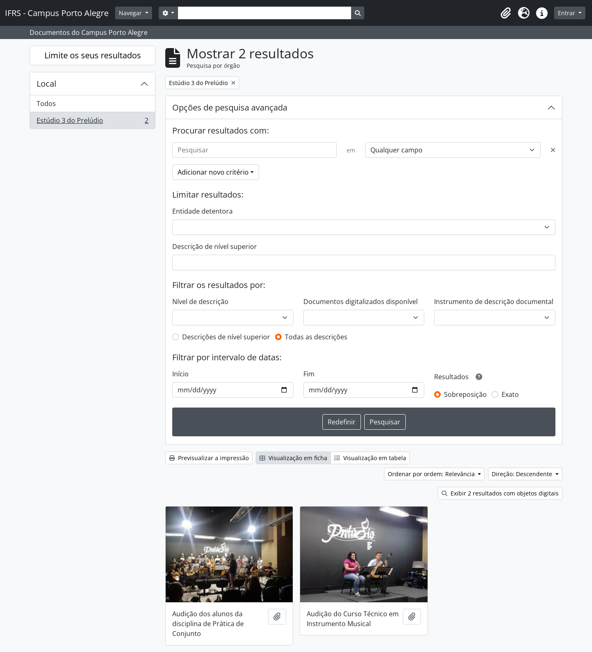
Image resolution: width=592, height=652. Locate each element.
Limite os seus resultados (92, 55)
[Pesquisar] (254, 150)
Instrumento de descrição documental (493, 301)
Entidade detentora (202, 211)
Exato (510, 394)
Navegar (131, 13)
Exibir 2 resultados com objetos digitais (500, 493)
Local (46, 83)
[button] (506, 13)
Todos (46, 103)
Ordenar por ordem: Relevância (432, 474)
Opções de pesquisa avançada (229, 107)
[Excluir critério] (552, 150)
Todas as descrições (316, 336)
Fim (308, 373)
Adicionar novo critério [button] (213, 172)
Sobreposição (465, 394)
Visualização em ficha (293, 458)
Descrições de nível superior (226, 336)
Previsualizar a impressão (209, 458)
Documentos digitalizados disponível (360, 301)
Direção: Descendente (523, 474)
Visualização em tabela (370, 458)
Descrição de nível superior (214, 246)
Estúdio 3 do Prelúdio (92, 122)
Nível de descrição (200, 301)
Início (180, 373)
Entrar (567, 13)
